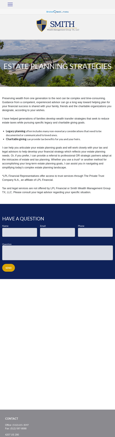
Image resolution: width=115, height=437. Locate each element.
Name (5, 225)
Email (43, 225)
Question (7, 244)
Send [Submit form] (8, 267)
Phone (81, 225)
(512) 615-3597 (21, 424)
